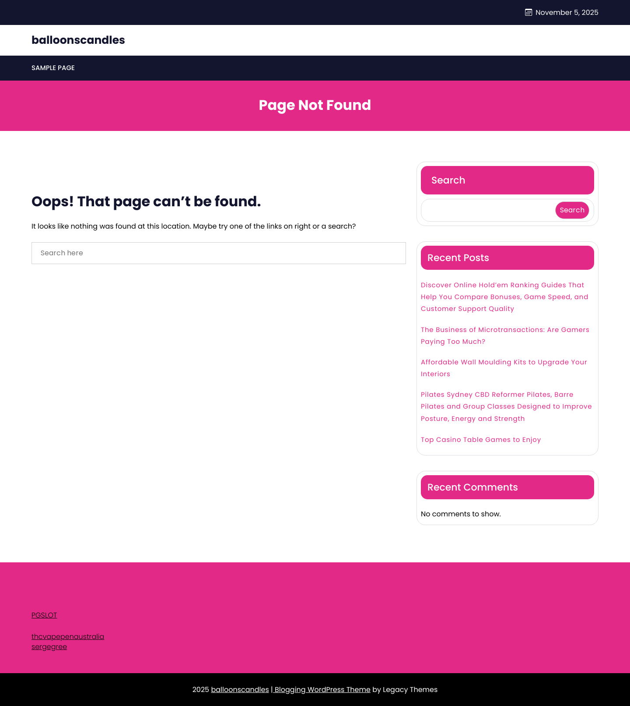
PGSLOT (44, 615)
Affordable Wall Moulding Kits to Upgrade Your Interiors (504, 368)
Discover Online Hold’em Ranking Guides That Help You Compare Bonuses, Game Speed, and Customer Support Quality (504, 297)
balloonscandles (78, 40)
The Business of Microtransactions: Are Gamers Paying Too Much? (505, 335)
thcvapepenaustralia (68, 637)
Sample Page (53, 68)
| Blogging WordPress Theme (321, 690)
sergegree (49, 647)
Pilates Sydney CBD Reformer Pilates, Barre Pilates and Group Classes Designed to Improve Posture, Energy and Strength (506, 406)
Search (448, 180)
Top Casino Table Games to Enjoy (481, 440)
